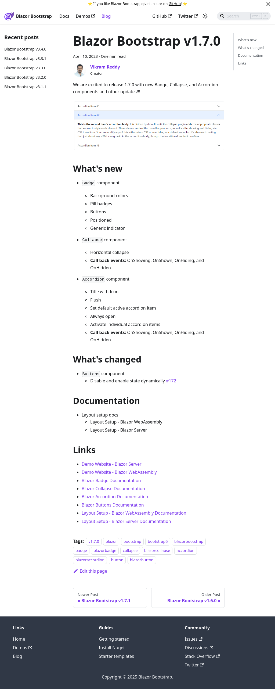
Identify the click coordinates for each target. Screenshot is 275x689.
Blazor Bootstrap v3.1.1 (25, 86)
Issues (193, 639)
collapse (130, 550)
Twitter (188, 16)
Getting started (114, 639)
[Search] (244, 16)
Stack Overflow (202, 656)
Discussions (199, 648)
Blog (106, 16)
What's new (247, 39)
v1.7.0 (93, 541)
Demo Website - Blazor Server (112, 464)
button (117, 559)
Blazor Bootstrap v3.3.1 (25, 58)
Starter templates (116, 656)
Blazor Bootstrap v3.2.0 (25, 77)
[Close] (268, 4)
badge (81, 550)
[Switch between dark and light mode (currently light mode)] (205, 16)
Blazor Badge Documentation (111, 480)
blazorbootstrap (188, 541)
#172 (171, 381)
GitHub (175, 3)
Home (19, 639)
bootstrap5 (158, 541)
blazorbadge (104, 550)
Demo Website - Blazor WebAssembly (119, 472)
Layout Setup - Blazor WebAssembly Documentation (134, 513)
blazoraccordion (89, 559)
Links (242, 63)
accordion (185, 550)
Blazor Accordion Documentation (115, 497)
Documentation (250, 55)
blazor (111, 541)
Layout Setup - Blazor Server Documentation (126, 521)
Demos (85, 16)
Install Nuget (112, 648)
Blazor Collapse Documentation (113, 488)
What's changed (251, 47)
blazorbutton (142, 559)
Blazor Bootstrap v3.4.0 (25, 49)
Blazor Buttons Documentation (113, 505)
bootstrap (132, 541)
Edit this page (90, 571)
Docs (64, 16)
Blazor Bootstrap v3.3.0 (25, 67)
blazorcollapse (157, 550)
